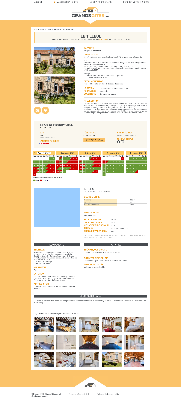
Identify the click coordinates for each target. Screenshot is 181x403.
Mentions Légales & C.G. (79, 394)
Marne (64, 29)
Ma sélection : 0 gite (67, 2)
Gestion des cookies (39, 396)
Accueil (38, 2)
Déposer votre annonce (136, 2)
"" (88, 252)
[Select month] (40, 153)
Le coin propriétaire (101, 2)
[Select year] (47, 153)
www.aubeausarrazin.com (126, 135)
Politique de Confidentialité (108, 394)
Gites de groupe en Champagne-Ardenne (47, 29)
